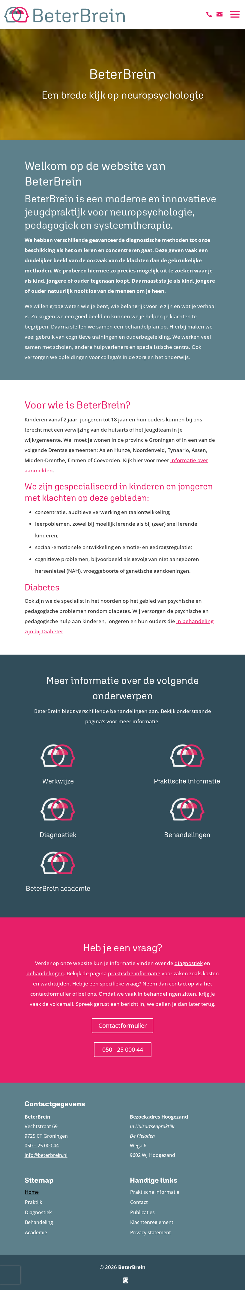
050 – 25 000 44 (42, 1145)
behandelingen (45, 973)
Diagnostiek (58, 835)
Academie (36, 1232)
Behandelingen (187, 835)
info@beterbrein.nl (46, 1155)
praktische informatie (134, 973)
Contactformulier (122, 1025)
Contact (139, 1202)
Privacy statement (150, 1232)
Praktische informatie (187, 781)
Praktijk (33, 1202)
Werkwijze (58, 781)
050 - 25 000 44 (122, 1049)
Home (32, 1192)
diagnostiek (189, 963)
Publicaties (142, 1212)
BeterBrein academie (58, 888)
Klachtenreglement (151, 1222)
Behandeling (39, 1222)
